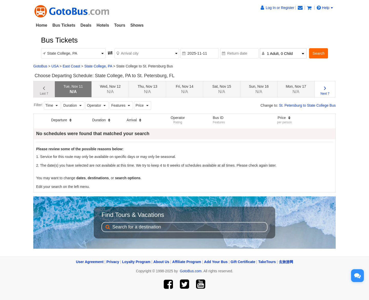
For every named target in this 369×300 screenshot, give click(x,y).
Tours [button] (119, 25)
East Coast (71, 66)
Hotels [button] (103, 25)
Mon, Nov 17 (296, 89)
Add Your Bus (216, 262)
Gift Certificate (243, 262)
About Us (161, 262)
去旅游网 (286, 262)
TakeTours (267, 262)
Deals (85, 25)
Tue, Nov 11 (73, 89)
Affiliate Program (186, 262)
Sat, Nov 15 (221, 89)
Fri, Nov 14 (184, 89)
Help (324, 8)
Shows (137, 25)
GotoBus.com (191, 271)
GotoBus (40, 66)
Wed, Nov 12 (110, 89)
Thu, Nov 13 (147, 89)
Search (318, 53)
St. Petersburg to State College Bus (307, 105)
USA (54, 66)
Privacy (112, 262)
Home (41, 25)
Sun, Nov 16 (259, 89)
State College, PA (98, 66)
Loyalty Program (136, 262)
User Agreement (90, 262)
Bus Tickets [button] (63, 25)
